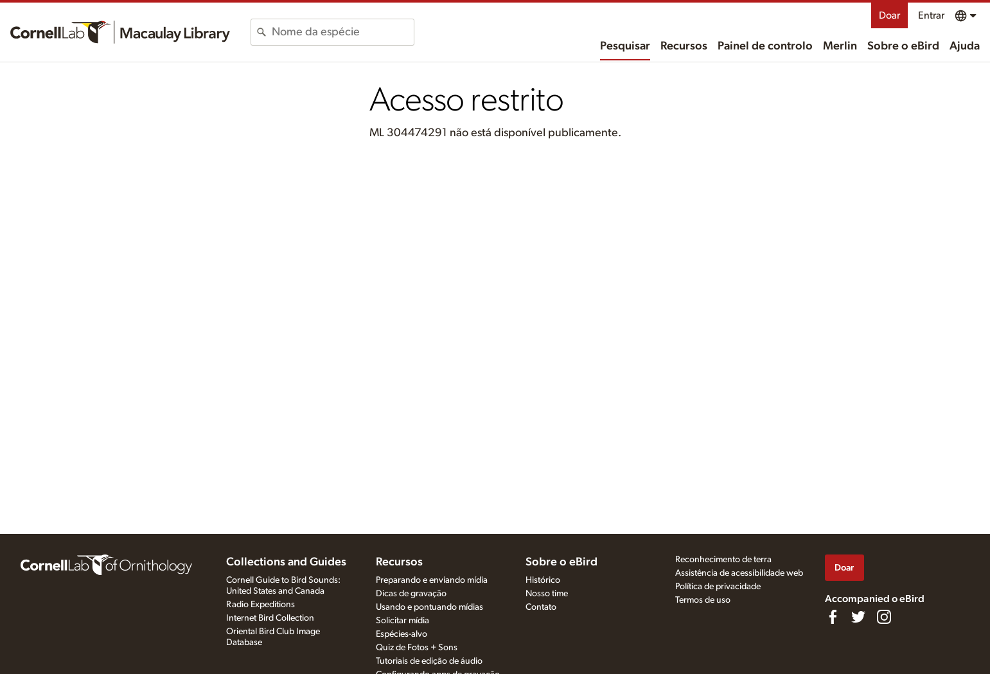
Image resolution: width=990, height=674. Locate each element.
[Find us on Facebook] (832, 617)
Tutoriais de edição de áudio (429, 661)
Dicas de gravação (411, 593)
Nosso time (547, 593)
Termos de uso (702, 600)
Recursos (683, 46)
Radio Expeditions (260, 604)
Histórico (543, 580)
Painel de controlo (765, 46)
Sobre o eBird (903, 46)
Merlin (840, 46)
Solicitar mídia (402, 620)
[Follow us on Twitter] (858, 617)
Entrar (931, 15)
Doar (889, 15)
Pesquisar (625, 46)
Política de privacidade (718, 586)
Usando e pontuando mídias (429, 607)
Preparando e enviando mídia (432, 580)
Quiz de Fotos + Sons (416, 647)
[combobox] (343, 32)
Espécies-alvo (401, 634)
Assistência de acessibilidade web (739, 573)
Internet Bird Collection (270, 618)
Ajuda (965, 46)
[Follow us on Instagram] (884, 617)
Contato (541, 607)
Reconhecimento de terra (723, 559)
